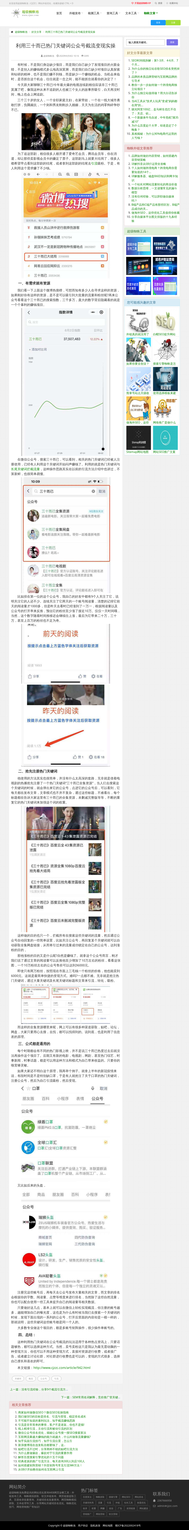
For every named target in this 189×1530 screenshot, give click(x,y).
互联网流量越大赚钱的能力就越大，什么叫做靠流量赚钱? (54, 1437)
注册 (173, 22)
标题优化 (141, 1502)
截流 (31, 1378)
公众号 (43, 1378)
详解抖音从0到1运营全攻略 (149, 164)
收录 (85, 1508)
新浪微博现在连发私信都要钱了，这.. (41, 1445)
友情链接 (131, 1508)
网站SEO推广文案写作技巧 (164, 454)
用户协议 (83, 1525)
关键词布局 (88, 1502)
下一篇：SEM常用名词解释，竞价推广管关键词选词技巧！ (98, 1397)
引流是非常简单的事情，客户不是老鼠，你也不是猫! (51, 1425)
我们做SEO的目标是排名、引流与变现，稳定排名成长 (52, 1416)
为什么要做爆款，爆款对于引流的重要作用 (45, 1453)
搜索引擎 (113, 1496)
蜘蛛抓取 (100, 1496)
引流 (94, 163)
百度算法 (87, 1496)
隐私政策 (95, 1525)
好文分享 (36, 32)
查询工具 (112, 13)
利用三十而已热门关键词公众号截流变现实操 (70, 32)
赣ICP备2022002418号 (128, 1525)
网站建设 (144, 1508)
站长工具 (128, 1502)
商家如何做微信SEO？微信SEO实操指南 (43, 1412)
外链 (118, 1502)
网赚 (102, 1508)
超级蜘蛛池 (21, 32)
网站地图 (108, 1525)
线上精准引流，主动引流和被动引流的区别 (45, 1429)
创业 (111, 1508)
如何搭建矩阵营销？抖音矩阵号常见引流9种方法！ (50, 1465)
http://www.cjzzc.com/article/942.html (61, 1367)
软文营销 (113, 1514)
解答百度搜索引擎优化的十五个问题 (41, 1457)
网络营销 (100, 1514)
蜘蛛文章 (149, 13)
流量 (100, 1502)
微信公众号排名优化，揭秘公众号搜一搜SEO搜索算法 (52, 1433)
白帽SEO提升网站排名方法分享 (164, 336)
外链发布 (75, 13)
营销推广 (87, 1514)
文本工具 (131, 13)
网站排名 (139, 1496)
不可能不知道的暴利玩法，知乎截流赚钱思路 (46, 1421)
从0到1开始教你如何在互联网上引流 (41, 1469)
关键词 (18, 1378)
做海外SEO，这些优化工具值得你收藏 (156, 213)
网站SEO (126, 1496)
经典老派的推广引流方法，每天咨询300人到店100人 (51, 1461)
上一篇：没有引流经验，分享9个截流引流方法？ (40, 1389)
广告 (120, 1508)
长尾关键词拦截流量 (25, 469)
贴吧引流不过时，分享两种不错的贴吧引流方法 (48, 1449)
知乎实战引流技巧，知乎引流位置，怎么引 (45, 1441)
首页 (59, 13)
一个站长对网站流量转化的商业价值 (154, 184)
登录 (158, 22)
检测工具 (93, 13)
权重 (94, 1508)
